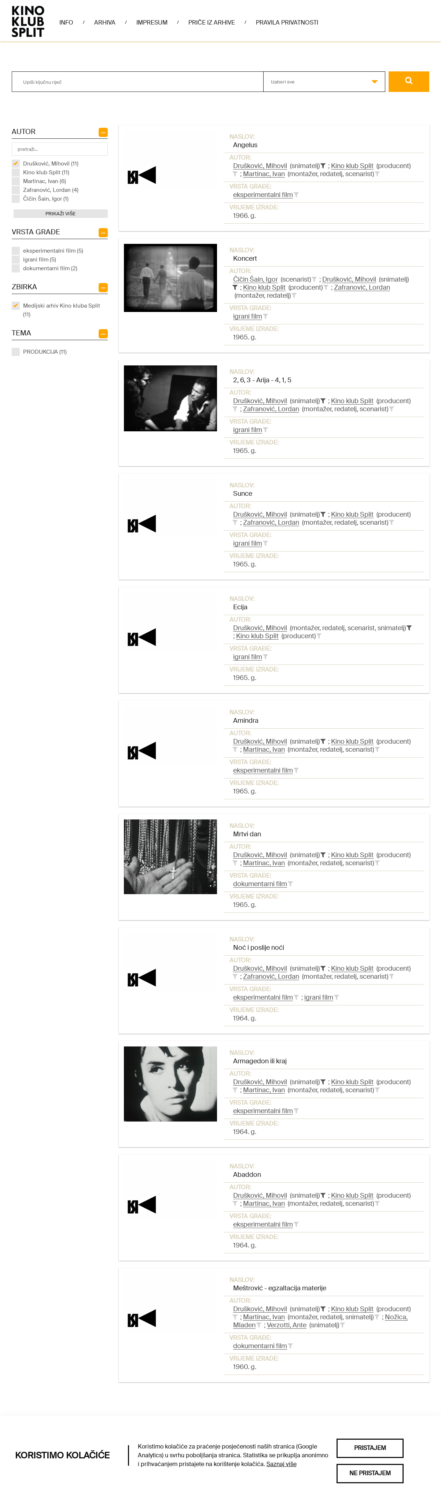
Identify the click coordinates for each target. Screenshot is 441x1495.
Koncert (245, 258)
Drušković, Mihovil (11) (50, 163)
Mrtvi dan (247, 834)
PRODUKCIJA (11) (45, 352)
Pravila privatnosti (287, 22)
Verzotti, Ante (286, 1325)
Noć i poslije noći (258, 947)
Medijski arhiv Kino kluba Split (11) (61, 310)
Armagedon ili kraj (260, 1061)
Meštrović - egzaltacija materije (279, 1288)
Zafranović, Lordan (362, 287)
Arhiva (104, 22)
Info (66, 22)
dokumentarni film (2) (50, 268)
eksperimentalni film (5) (53, 250)
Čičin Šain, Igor (255, 279)
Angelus (245, 145)
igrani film (247, 316)
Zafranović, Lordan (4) (50, 190)
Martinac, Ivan (264, 174)
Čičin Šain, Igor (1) (46, 198)
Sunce (242, 493)
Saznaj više (282, 1464)
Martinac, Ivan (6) (44, 181)
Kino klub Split (352, 165)
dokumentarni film (260, 883)
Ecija (240, 607)
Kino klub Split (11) (46, 172)
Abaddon (247, 1174)
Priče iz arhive (211, 22)
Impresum (152, 22)
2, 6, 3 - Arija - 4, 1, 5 (262, 380)
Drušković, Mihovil (260, 165)
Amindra (245, 720)
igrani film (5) (39, 259)
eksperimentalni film (263, 194)
